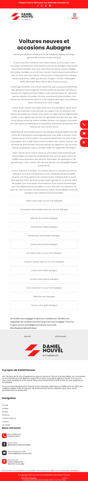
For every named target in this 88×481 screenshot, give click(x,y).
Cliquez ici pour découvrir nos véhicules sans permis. (44, 2)
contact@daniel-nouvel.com (20, 453)
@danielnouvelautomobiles (19, 445)
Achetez (5, 408)
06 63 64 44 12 (14, 436)
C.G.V (64, 478)
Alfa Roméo (60, 336)
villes (52, 470)
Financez (5, 415)
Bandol (66, 470)
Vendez (5, 412)
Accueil (5, 405)
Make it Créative (63, 475)
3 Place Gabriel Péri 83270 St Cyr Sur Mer (16, 463)
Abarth (27, 336)
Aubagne (74, 470)
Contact (5, 421)
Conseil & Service (9, 418)
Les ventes (6, 425)
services (20, 470)
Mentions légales (29, 478)
